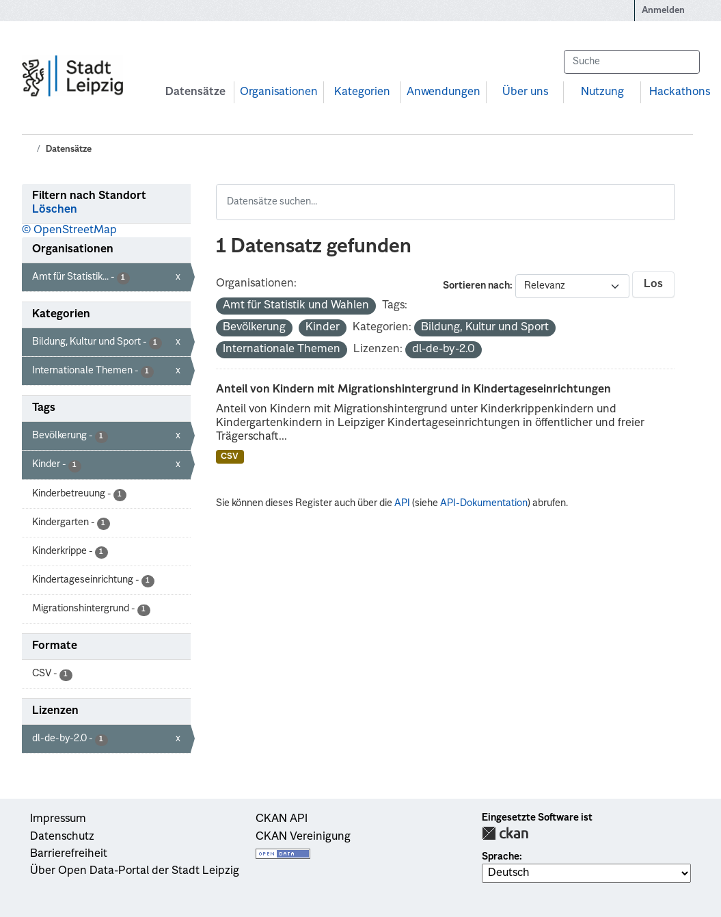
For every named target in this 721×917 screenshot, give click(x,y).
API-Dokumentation (484, 503)
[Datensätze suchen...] (631, 62)
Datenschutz (62, 837)
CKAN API (282, 819)
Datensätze (195, 92)
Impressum (58, 819)
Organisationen (279, 92)
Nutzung (602, 92)
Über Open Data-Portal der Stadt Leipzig (134, 871)
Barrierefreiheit (68, 854)
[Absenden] (682, 62)
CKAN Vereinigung (303, 837)
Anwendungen (443, 92)
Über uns (525, 92)
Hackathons (679, 92)
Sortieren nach (476, 286)
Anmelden (663, 10)
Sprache (500, 857)
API (402, 503)
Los (653, 284)
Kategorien (362, 92)
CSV (230, 457)
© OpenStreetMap (69, 230)
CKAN (505, 833)
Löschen (54, 209)
